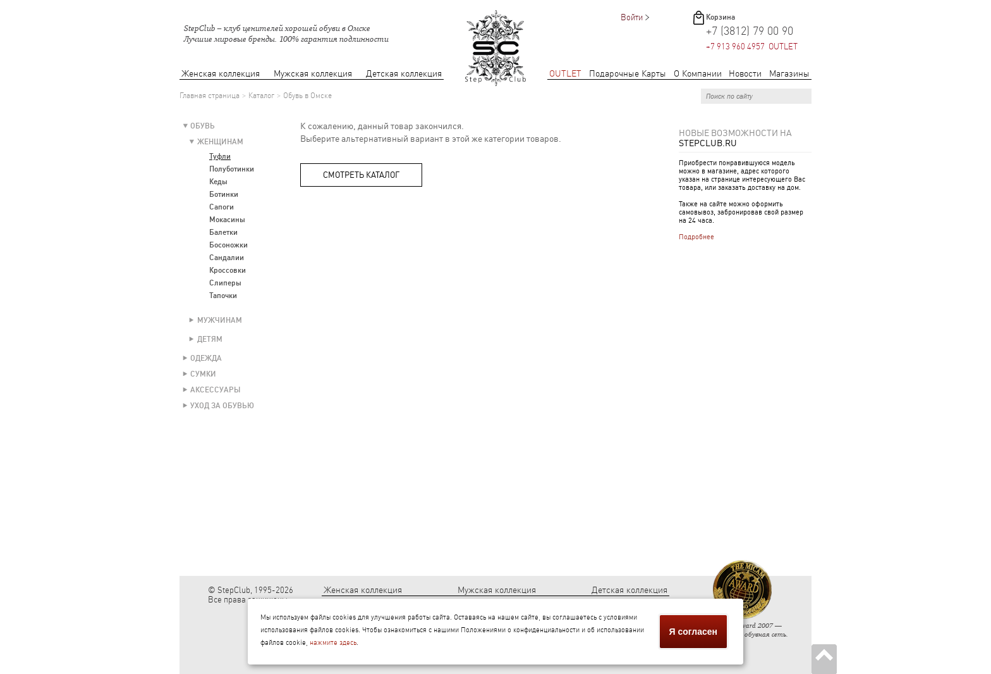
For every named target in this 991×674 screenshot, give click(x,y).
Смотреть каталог (361, 175)
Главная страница (209, 95)
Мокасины (227, 219)
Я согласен (693, 632)
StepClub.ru (708, 143)
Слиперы (225, 282)
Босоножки (228, 244)
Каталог (261, 95)
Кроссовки (227, 270)
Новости (745, 73)
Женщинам (220, 141)
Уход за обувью (222, 405)
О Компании (698, 73)
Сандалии (226, 257)
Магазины (789, 73)
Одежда (206, 358)
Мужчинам (219, 320)
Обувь (202, 126)
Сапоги (221, 207)
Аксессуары (215, 389)
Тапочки (223, 295)
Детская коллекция (404, 73)
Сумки (203, 374)
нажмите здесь (333, 643)
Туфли (220, 156)
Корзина (720, 17)
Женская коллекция (220, 73)
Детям (209, 339)
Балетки (223, 232)
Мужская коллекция (313, 73)
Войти (632, 17)
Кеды (218, 181)
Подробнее (696, 237)
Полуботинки (231, 169)
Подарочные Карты (627, 73)
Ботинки (223, 194)
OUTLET (565, 73)
